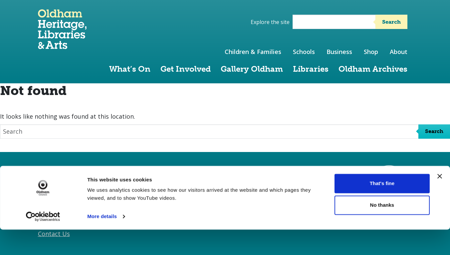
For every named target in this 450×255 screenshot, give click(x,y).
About (398, 52)
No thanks (382, 230)
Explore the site (270, 22)
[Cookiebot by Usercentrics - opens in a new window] (43, 242)
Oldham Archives (372, 69)
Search (391, 22)
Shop (371, 52)
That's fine (382, 209)
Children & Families (253, 52)
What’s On (129, 69)
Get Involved (185, 69)
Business (339, 52)
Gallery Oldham (252, 69)
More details (102, 242)
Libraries (311, 69)
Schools (304, 52)
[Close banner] (439, 201)
